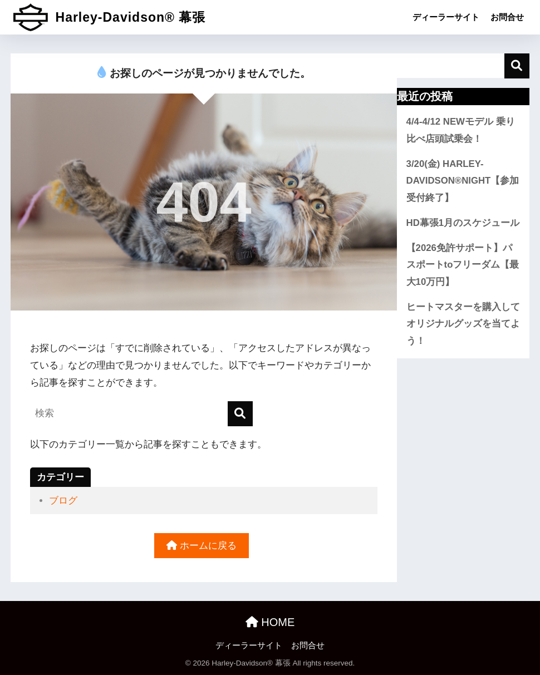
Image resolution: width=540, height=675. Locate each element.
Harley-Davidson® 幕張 (109, 17)
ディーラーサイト (446, 17)
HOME (270, 622)
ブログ (63, 500)
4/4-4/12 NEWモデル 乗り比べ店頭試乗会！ (460, 130)
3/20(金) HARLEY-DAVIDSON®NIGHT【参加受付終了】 (462, 181)
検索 (516, 65)
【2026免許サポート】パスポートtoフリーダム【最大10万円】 (462, 265)
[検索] (240, 413)
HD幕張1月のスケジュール (463, 223)
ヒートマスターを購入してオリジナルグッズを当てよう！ (463, 324)
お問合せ (507, 17)
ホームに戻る (201, 545)
